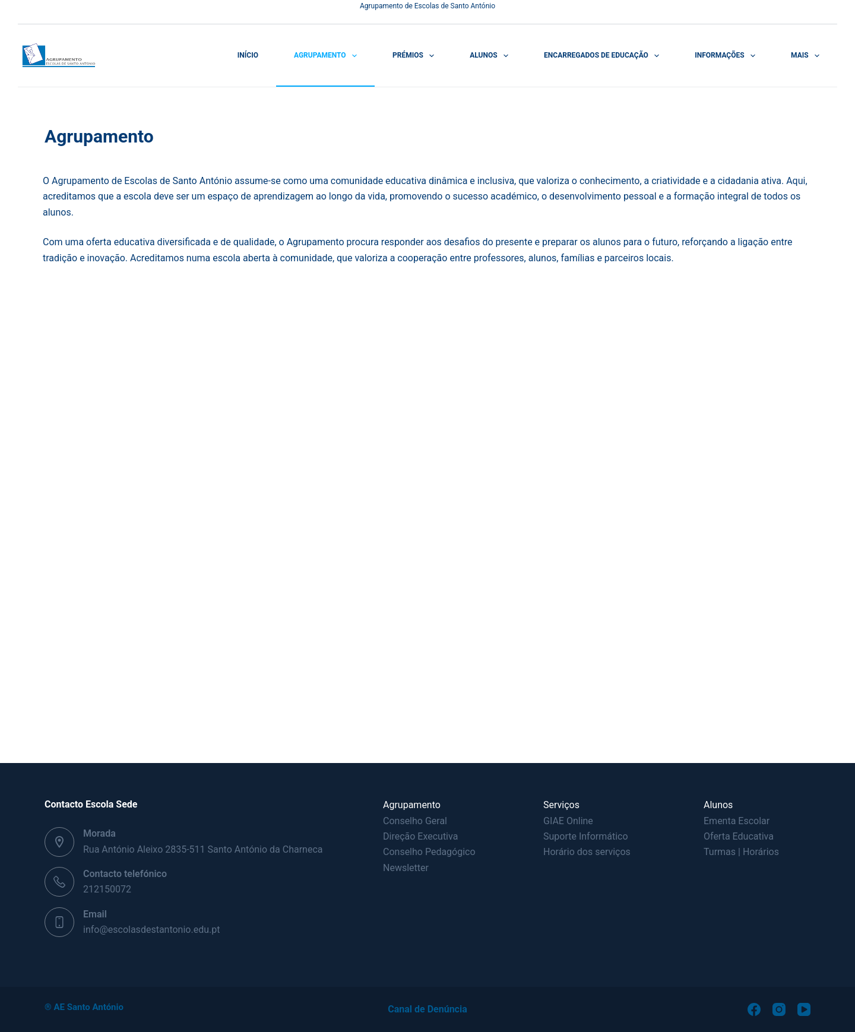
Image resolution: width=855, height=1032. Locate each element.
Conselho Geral (415, 821)
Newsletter (406, 867)
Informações (727, 56)
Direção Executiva (420, 836)
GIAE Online (568, 821)
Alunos (491, 56)
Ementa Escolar (737, 821)
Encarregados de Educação (604, 56)
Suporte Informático (585, 836)
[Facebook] (754, 1009)
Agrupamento (328, 56)
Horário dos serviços (587, 851)
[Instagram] (779, 1009)
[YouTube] (803, 1009)
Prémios (415, 56)
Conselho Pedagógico (429, 851)
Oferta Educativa (739, 836)
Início (248, 55)
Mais (807, 56)
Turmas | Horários (741, 851)
